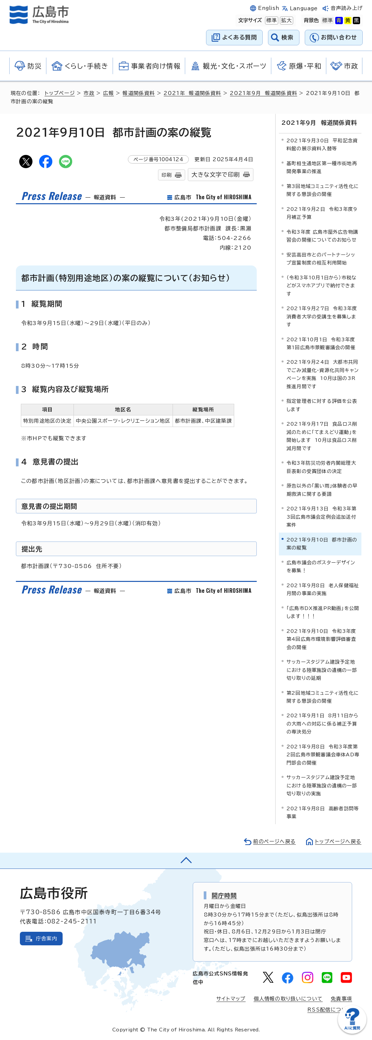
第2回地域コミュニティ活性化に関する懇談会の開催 (323, 696)
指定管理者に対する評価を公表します (322, 405)
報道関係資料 (139, 93)
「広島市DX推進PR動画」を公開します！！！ (323, 611)
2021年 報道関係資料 (192, 93)
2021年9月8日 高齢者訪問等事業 (323, 812)
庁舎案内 (46, 938)
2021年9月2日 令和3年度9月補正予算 (322, 213)
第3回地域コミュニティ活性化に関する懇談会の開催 (323, 190)
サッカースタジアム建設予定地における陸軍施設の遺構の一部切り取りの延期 (322, 670)
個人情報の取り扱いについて (288, 998)
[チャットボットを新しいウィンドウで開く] (352, 1032)
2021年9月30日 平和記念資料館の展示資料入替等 (322, 144)
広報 (108, 93)
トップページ (60, 93)
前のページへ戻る (274, 841)
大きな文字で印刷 (215, 174)
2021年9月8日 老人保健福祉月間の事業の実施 (323, 589)
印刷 (167, 174)
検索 (288, 37)
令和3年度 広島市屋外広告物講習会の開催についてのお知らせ (322, 235)
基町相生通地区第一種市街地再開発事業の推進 (322, 167)
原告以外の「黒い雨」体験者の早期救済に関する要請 (322, 489)
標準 (271, 21)
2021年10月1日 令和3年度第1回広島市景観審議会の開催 (321, 343)
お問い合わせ (339, 37)
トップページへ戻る (338, 841)
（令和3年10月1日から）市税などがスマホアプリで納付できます (321, 285)
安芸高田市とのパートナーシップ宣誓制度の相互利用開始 (321, 258)
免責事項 (341, 998)
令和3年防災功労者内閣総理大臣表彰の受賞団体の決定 (321, 466)
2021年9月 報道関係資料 (263, 93)
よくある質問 (239, 37)
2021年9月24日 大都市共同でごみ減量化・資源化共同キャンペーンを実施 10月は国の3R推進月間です (323, 374)
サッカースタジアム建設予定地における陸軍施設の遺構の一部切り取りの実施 (322, 785)
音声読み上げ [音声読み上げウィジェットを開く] (347, 8)
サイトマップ (230, 998)
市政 (88, 93)
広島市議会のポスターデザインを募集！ (321, 566)
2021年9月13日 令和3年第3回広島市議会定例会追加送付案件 (321, 516)
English (268, 8)
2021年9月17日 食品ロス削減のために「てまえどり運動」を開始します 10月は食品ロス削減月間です (322, 435)
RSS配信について (329, 1009)
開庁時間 (224, 895)
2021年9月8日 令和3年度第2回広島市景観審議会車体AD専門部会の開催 (323, 754)
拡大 (286, 21)
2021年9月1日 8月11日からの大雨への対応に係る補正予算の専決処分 (322, 723)
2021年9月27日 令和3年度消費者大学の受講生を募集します (322, 316)
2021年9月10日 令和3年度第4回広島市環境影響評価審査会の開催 (321, 638)
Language (303, 8)
